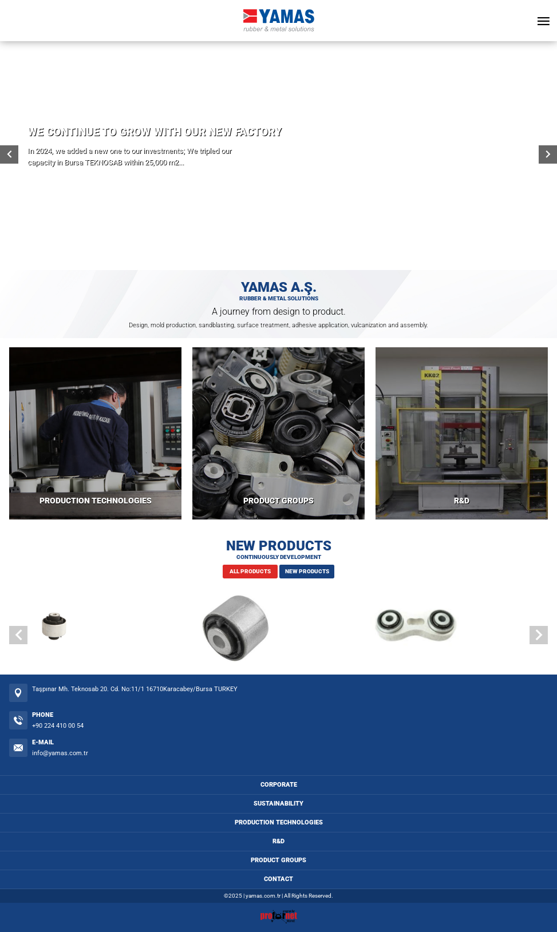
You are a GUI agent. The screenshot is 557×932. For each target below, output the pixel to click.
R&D (461, 501)
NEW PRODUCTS (307, 571)
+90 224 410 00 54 (58, 725)
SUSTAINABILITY (278, 803)
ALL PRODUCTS (250, 571)
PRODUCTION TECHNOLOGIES (95, 501)
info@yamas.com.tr (60, 753)
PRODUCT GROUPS (278, 501)
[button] (539, 635)
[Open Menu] (543, 20)
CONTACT (278, 879)
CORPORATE (278, 784)
